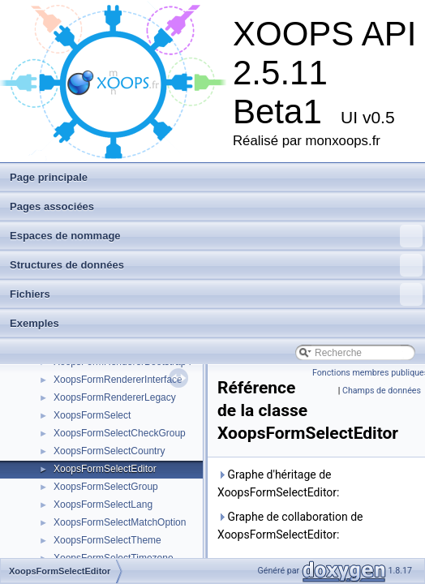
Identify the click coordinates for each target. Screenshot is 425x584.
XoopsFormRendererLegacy (115, 397)
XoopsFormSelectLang (103, 504)
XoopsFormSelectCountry (109, 451)
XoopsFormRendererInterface (118, 379)
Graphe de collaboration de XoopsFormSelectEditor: (290, 525)
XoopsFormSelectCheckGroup (120, 433)
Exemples (34, 323)
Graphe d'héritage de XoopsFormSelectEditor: (278, 483)
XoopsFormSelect (92, 415)
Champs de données (381, 390)
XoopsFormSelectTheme (107, 540)
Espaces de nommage (216, 236)
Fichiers (216, 294)
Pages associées (52, 206)
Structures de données (216, 265)
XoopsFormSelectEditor (105, 468)
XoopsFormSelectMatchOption (120, 522)
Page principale (49, 177)
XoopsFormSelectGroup (106, 486)
